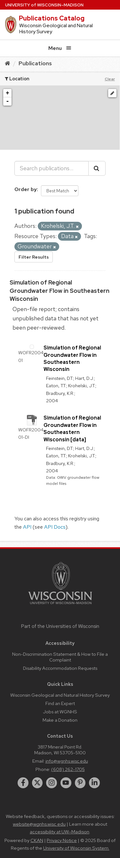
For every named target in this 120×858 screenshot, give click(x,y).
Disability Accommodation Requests (60, 668)
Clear (110, 79)
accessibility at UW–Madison (59, 832)
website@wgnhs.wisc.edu (39, 824)
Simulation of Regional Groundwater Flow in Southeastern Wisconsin (59, 290)
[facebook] (23, 782)
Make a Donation (60, 720)
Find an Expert (60, 703)
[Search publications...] (51, 168)
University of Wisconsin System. (76, 848)
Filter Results (34, 257)
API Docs (55, 527)
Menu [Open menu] (59, 48)
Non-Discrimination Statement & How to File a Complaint (60, 657)
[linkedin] (94, 782)
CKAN (36, 840)
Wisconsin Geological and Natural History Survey (60, 695)
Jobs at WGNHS (60, 712)
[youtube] (65, 782)
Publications (35, 63)
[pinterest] (80, 782)
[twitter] (37, 782)
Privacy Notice (62, 840)
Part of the (60, 626)
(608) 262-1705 (68, 769)
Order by (25, 189)
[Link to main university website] (60, 605)
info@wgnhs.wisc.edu (66, 761)
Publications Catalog (51, 18)
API (27, 527)
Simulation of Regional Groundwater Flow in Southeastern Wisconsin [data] (72, 428)
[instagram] (51, 782)
